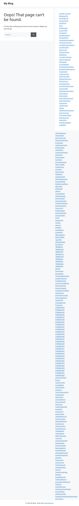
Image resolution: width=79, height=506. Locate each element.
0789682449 (59, 344)
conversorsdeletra (62, 283)
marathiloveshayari (66, 86)
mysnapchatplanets (62, 482)
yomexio (58, 169)
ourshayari (59, 271)
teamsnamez (64, 113)
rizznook (58, 438)
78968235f (59, 252)
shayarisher (59, 172)
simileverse (59, 424)
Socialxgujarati (60, 162)
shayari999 (63, 30)
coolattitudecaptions (67, 45)
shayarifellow (60, 181)
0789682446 (59, 336)
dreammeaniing (61, 472)
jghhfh (57, 269)
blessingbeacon (61, 298)
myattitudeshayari (62, 276)
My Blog (8, 3)
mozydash (63, 33)
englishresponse (61, 455)
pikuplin (58, 458)
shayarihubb (60, 215)
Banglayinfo (63, 16)
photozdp (58, 189)
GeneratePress (49, 503)
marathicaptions (61, 203)
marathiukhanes (61, 152)
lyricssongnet (60, 402)
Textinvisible (60, 164)
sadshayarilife (60, 494)
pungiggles (59, 385)
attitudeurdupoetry (66, 91)
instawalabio (60, 194)
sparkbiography (65, 122)
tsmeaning (59, 460)
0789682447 (59, 339)
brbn (61, 26)
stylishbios (59, 150)
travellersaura (60, 429)
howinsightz (59, 443)
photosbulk (63, 93)
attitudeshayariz (61, 179)
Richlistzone (63, 81)
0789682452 (59, 351)
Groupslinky (59, 492)
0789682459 (59, 368)
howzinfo (58, 409)
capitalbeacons (61, 416)
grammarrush (60, 138)
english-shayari (65, 13)
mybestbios (59, 395)
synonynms (59, 462)
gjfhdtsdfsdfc (60, 242)
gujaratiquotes (60, 201)
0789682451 (59, 349)
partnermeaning (61, 140)
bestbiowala (59, 148)
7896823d (59, 247)
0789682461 (59, 373)
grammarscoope (61, 295)
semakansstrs (60, 467)
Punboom (59, 305)
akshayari (58, 404)
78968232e (59, 249)
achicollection (60, 399)
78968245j (59, 261)
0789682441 (59, 327)
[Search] (33, 34)
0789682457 (59, 363)
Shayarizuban (64, 52)
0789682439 (59, 322)
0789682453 (59, 353)
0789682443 (59, 332)
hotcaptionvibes (65, 115)
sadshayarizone (61, 145)
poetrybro (63, 120)
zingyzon (58, 390)
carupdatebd (64, 64)
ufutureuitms (60, 426)
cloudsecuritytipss (62, 290)
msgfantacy (59, 167)
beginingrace (64, 118)
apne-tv (58, 225)
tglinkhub (62, 23)
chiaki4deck (59, 431)
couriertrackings (65, 57)
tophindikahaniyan (66, 98)
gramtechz (59, 499)
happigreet (63, 72)
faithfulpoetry (60, 196)
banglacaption (64, 35)
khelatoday (63, 28)
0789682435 (59, 312)
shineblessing (64, 84)
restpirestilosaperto (66, 40)
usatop (58, 223)
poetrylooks (59, 414)
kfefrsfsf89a (59, 237)
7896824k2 (59, 264)
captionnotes (64, 74)
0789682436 (59, 315)
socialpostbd (64, 47)
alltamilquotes (60, 436)
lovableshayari (60, 281)
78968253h (59, 257)
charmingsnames (61, 392)
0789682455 (59, 358)
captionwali (63, 105)
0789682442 (59, 329)
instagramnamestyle (63, 489)
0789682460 (59, 370)
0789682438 (59, 319)
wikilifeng (62, 55)
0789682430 (59, 324)
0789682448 (59, 341)
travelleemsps (60, 450)
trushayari (59, 143)
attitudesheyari (61, 421)
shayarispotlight (61, 441)
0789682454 (59, 356)
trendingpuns (60, 465)
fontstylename (60, 206)
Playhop (58, 484)
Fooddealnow (60, 477)
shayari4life (63, 89)
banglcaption (60, 177)
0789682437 (59, 317)
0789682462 (59, 375)
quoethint (59, 232)
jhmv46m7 (59, 244)
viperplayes (59, 135)
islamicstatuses (65, 60)
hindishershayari (65, 43)
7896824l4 (59, 266)
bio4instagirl (60, 198)
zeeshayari (59, 397)
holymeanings (60, 286)
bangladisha (63, 38)
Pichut (57, 380)
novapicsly (59, 300)
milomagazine (60, 133)
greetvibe (58, 155)
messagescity (60, 303)
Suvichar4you (60, 419)
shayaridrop (59, 387)
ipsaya (61, 108)
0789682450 (59, 346)
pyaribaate (59, 274)
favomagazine (60, 445)
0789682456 (59, 361)
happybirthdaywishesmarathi (66, 496)
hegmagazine (60, 448)
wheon (57, 191)
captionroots (60, 382)
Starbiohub (59, 293)
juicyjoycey (59, 412)
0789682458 (59, 366)
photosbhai (63, 96)
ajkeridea (58, 186)
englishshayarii (61, 278)
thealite (58, 475)
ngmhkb (58, 240)
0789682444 (59, 334)
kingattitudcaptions (66, 67)
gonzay (58, 470)
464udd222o (60, 235)
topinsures (63, 50)
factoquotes (59, 157)
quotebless (59, 230)
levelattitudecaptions (67, 69)
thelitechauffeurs (61, 184)
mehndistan (59, 433)
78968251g (59, 254)
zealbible (62, 125)
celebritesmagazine (66, 110)
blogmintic (59, 220)
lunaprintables (60, 288)
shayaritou (63, 103)
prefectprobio (64, 76)
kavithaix (58, 160)
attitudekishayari (61, 453)
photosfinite (63, 21)
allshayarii (63, 62)
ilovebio (58, 227)
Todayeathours (61, 479)
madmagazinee (61, 407)
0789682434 (59, 310)
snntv (57, 218)
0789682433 (59, 307)
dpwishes (58, 174)
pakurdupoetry (64, 101)
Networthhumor (65, 79)
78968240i (59, 259)
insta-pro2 (59, 208)
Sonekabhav (63, 18)
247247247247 (60, 378)
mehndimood (60, 487)
